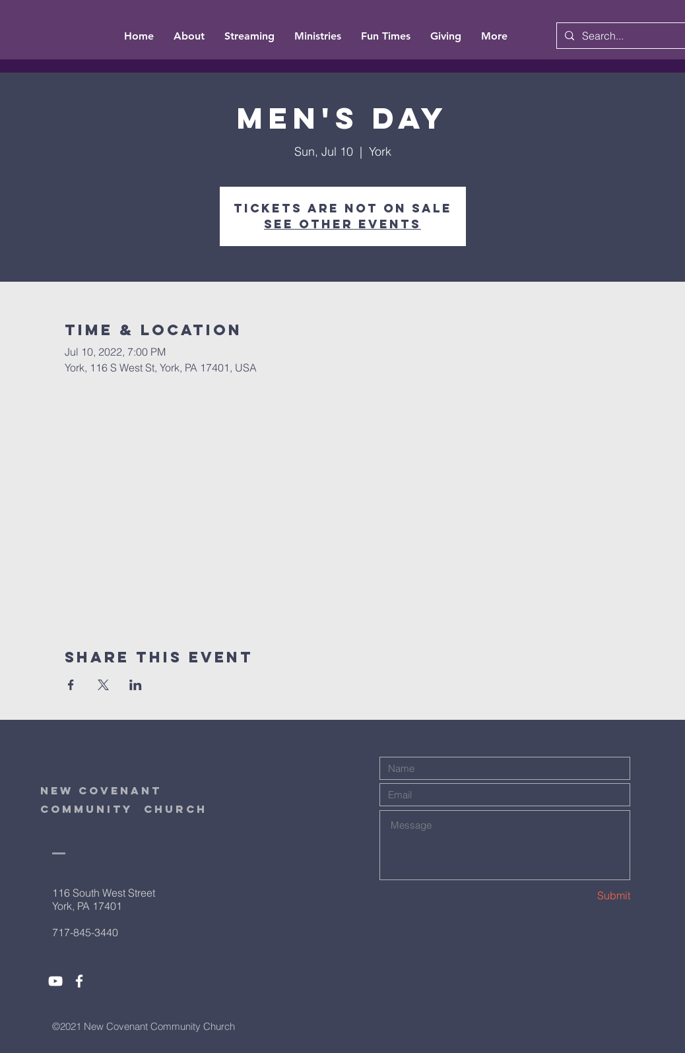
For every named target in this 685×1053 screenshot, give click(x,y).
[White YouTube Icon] (55, 981)
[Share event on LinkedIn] (135, 685)
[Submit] (583, 895)
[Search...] (629, 35)
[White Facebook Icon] (79, 981)
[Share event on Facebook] (71, 685)
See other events (342, 224)
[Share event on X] (103, 685)
